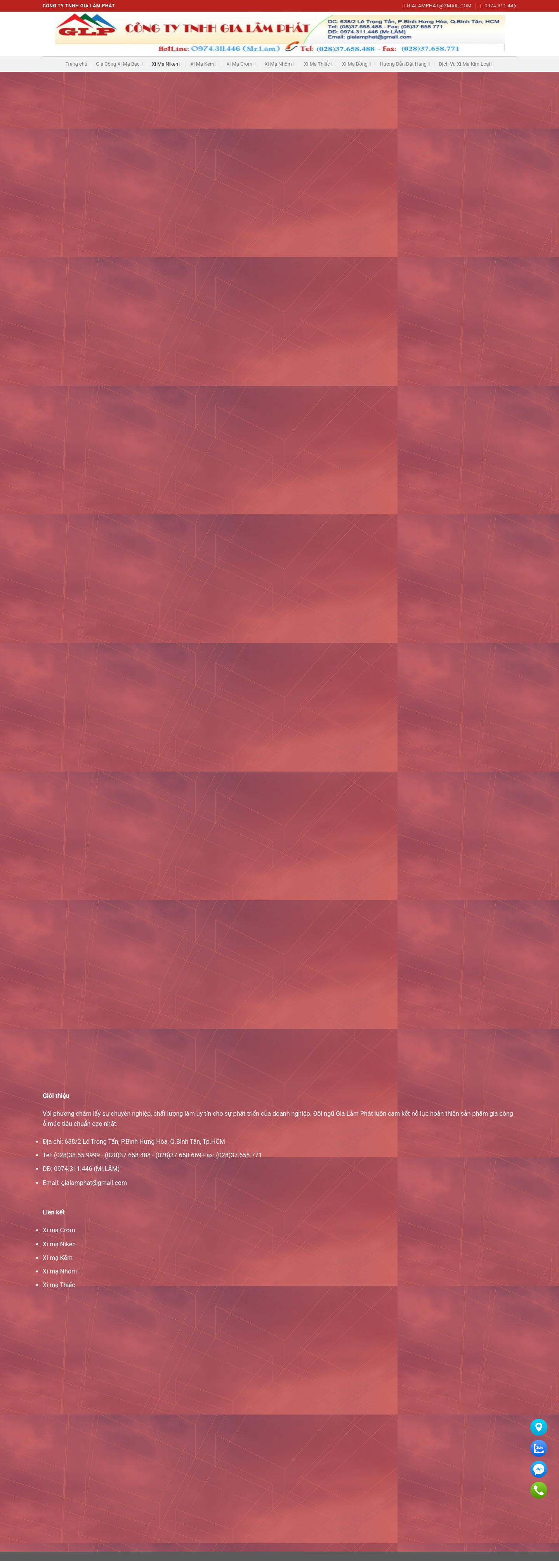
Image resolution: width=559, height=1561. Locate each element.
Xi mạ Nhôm (60, 1280)
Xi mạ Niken (59, 1253)
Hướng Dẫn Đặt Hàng (405, 64)
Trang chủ (76, 64)
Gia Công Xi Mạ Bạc (119, 64)
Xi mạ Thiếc (59, 1294)
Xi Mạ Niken (167, 64)
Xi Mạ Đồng (356, 64)
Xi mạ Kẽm (58, 1267)
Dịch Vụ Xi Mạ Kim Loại (466, 64)
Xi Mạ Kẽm (204, 64)
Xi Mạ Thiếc (318, 64)
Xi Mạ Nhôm (279, 64)
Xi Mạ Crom (241, 64)
